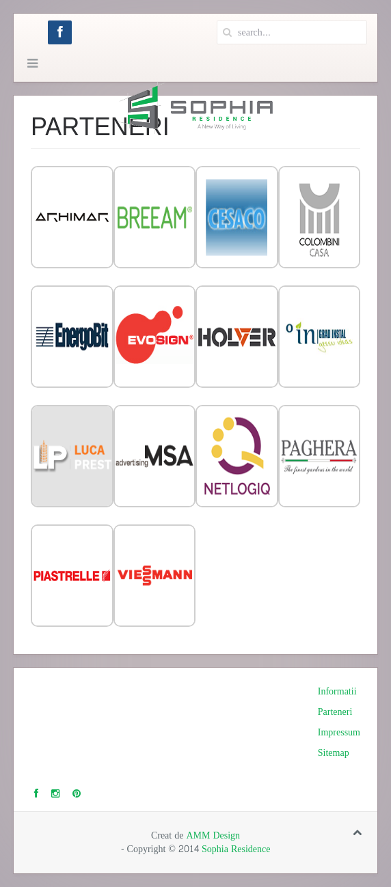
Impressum (339, 733)
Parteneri (335, 712)
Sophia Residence (236, 849)
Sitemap (333, 753)
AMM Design (213, 835)
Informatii (337, 692)
